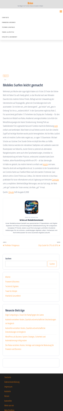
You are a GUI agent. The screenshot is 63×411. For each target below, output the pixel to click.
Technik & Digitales (8, 27)
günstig (45, 164)
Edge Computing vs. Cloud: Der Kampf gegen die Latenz (24, 314)
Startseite (5, 17)
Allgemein (5, 76)
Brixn (30, 3)
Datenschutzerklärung (11, 381)
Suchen (8, 258)
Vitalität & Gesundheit (9, 37)
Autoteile (7, 391)
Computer (55, 179)
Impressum (8, 386)
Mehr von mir (9, 405)
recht (56, 125)
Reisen (6, 396)
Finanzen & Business (9, 22)
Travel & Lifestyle (8, 32)
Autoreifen (8, 400)
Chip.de (11, 192)
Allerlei (7, 276)
